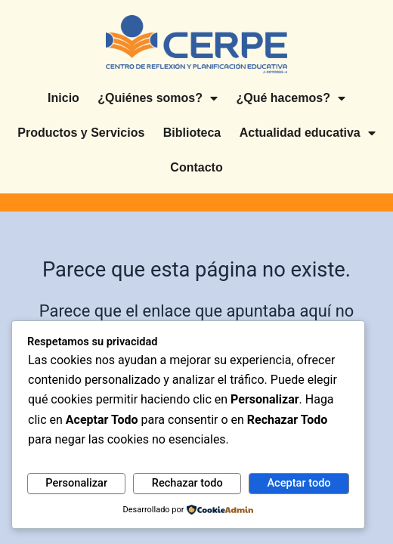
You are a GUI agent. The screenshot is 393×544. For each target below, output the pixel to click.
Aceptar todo (298, 483)
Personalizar (76, 483)
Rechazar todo (187, 483)
